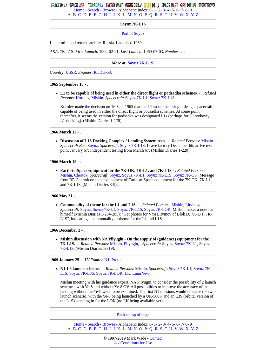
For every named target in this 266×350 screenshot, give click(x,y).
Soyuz (93, 145)
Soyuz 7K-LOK (157, 209)
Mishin (97, 98)
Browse (108, 10)
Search (93, 10)
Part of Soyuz (133, 33)
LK (127, 273)
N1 (107, 260)
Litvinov (192, 205)
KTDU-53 (102, 72)
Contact (156, 338)
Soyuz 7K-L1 (136, 98)
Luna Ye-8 (141, 273)
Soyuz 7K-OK (185, 175)
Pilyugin (131, 243)
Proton (117, 260)
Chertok (81, 175)
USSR (71, 72)
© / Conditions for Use (133, 343)
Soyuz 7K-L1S (140, 63)
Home (79, 10)
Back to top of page (133, 315)
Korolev (82, 98)
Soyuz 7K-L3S (81, 273)
